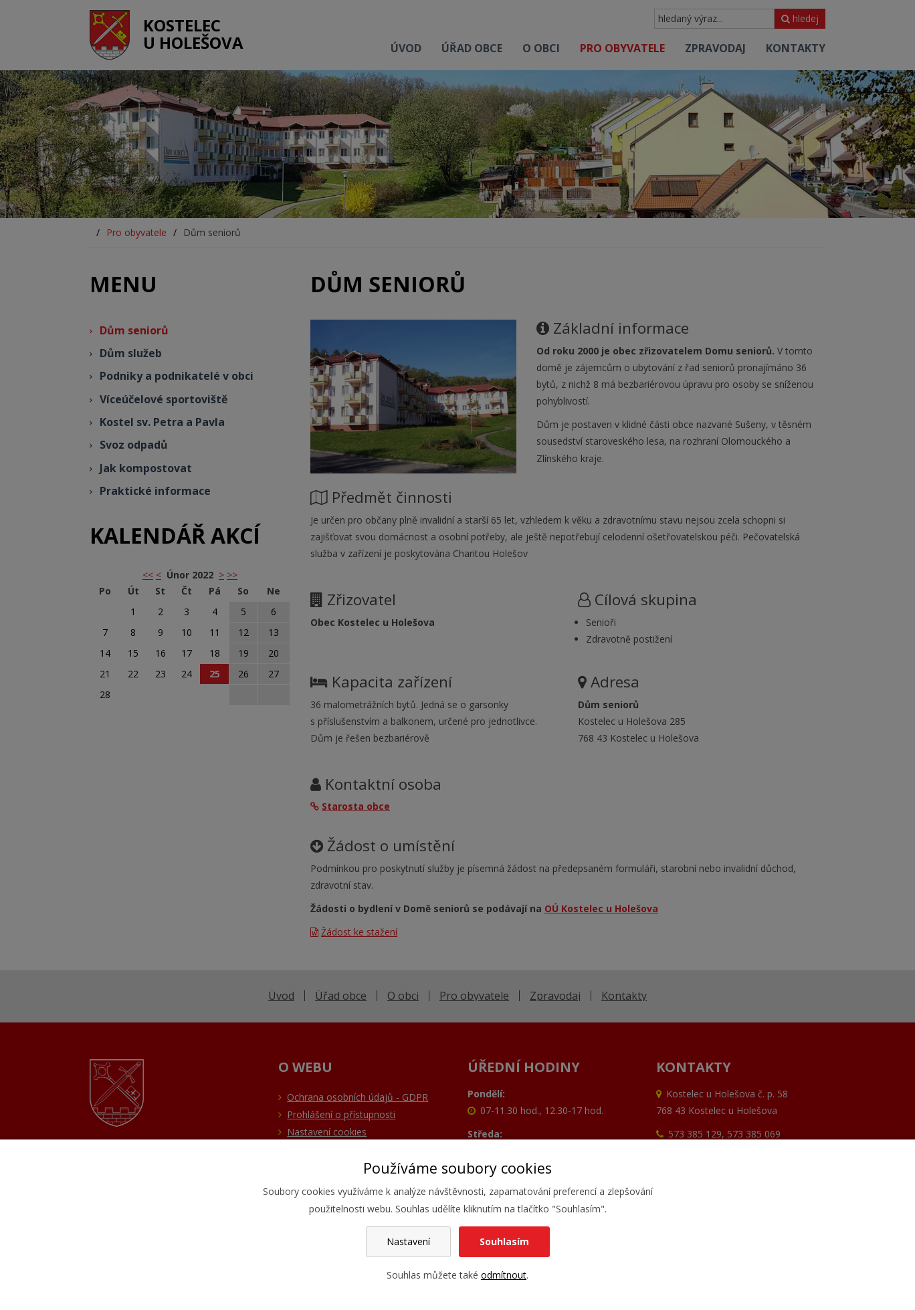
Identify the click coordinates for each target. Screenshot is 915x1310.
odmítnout (503, 1275)
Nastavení (408, 1241)
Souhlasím (504, 1241)
